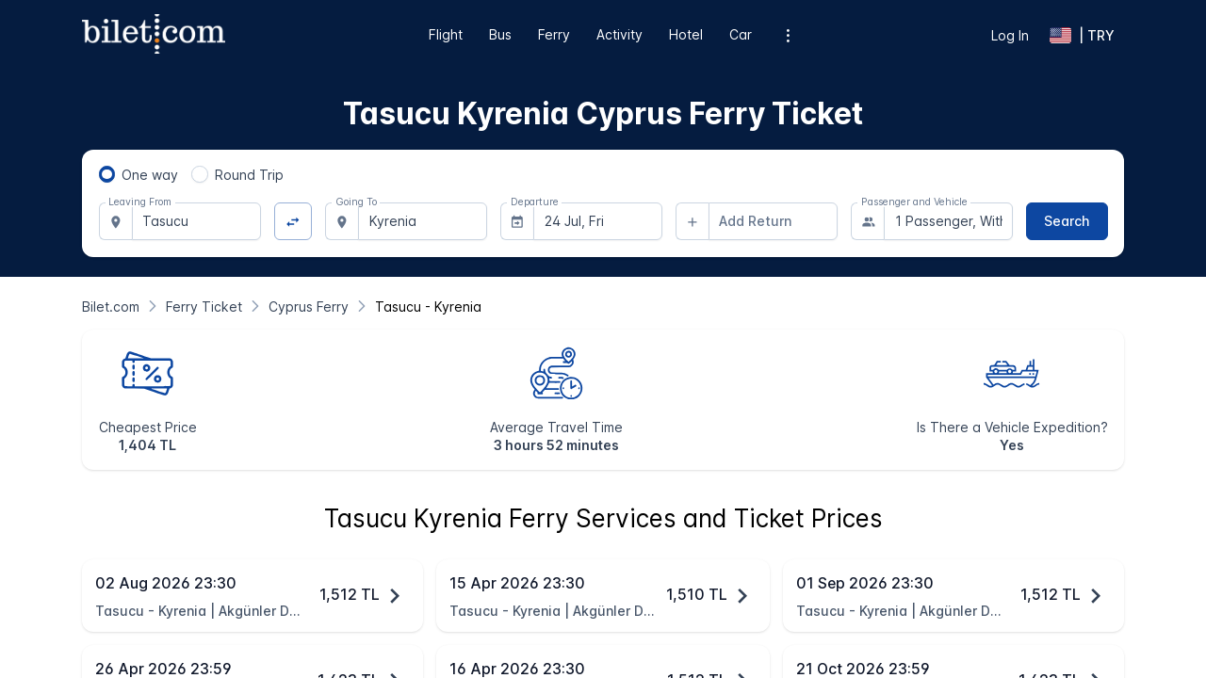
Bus (500, 34)
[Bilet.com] (110, 306)
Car (740, 34)
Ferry (554, 34)
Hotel (686, 34)
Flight (446, 34)
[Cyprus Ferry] (309, 306)
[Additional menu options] (788, 35)
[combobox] (196, 221)
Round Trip (249, 175)
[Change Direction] (293, 221)
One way (150, 175)
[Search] (1066, 221)
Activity (619, 34)
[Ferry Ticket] (204, 306)
